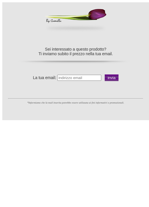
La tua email (44, 77)
